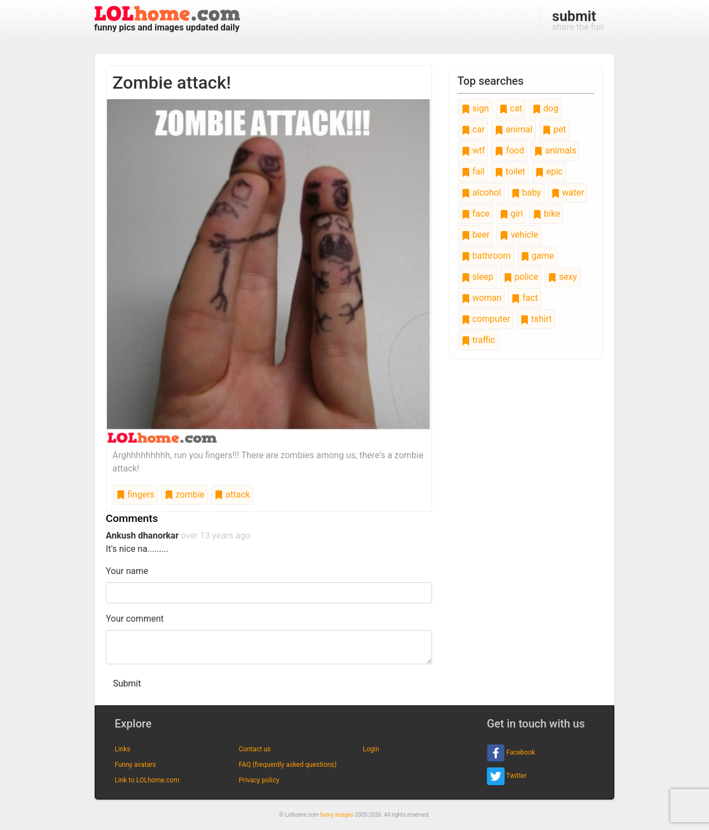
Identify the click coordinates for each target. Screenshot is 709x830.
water (567, 192)
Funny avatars (135, 764)
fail (473, 171)
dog (545, 108)
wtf (473, 150)
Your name (127, 571)
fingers (135, 494)
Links (122, 749)
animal (513, 129)
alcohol (481, 192)
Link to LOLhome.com (147, 780)
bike (546, 213)
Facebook (511, 753)
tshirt (536, 319)
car (473, 129)
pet (554, 129)
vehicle (519, 234)
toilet (510, 171)
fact (524, 298)
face (475, 213)
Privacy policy (259, 780)
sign (475, 108)
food (509, 150)
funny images (336, 815)
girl (511, 213)
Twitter (507, 776)
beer (475, 234)
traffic (478, 340)
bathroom (486, 255)
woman (481, 298)
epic (549, 171)
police (521, 276)
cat (510, 108)
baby (526, 192)
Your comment (135, 618)
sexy (562, 276)
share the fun (578, 20)
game (537, 255)
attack (232, 494)
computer (485, 319)
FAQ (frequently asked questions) (288, 764)
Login (371, 749)
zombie (184, 494)
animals (555, 150)
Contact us (255, 749)
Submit (127, 683)
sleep (477, 276)
